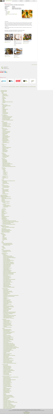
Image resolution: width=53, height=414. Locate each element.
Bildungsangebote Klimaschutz (7, 330)
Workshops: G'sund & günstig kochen (8, 360)
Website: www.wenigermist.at (7, 353)
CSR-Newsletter (4, 209)
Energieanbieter (5, 124)
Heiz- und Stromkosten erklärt (7, 126)
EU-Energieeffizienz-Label (6, 125)
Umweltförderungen (4, 218)
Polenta (9, 12)
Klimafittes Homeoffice (6, 191)
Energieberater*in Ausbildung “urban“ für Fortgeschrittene (10, 221)
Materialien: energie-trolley (7, 323)
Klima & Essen (4, 159)
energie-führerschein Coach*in (7, 322)
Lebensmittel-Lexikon (6, 137)
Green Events (3, 213)
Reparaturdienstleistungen (5, 216)
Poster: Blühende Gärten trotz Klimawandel (9, 279)
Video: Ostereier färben (6, 282)
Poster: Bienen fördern (6, 276)
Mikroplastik (4, 98)
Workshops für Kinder (6, 359)
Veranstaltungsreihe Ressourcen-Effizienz (9, 406)
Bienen (4, 171)
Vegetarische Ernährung (6, 142)
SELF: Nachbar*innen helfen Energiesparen (9, 312)
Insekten (4, 169)
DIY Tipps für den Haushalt (6, 119)
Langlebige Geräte (5, 303)
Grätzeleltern (5, 326)
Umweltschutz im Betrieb (6, 376)
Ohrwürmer (5, 174)
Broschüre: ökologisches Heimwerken (8, 256)
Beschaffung (3, 200)
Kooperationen (5, 237)
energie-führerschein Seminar (7, 223)
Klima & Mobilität (5, 161)
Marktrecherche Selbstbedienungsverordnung (9, 272)
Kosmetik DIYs (5, 154)
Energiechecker (5, 294)
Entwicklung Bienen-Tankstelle (7, 332)
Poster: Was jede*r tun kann (7, 280)
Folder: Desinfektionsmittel (7, 264)
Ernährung (3, 210)
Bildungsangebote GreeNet (7, 329)
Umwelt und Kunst (5, 342)
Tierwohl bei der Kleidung (6, 186)
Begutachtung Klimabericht (7, 366)
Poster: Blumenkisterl (6, 278)
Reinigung (3, 215)
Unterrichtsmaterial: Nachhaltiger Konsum (9, 345)
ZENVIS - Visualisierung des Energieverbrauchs (9, 363)
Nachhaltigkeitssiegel (6, 391)
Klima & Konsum (5, 160)
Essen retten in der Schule (7, 333)
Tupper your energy (6, 314)
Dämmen (4, 107)
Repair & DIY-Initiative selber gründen (8, 101)
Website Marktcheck (6, 285)
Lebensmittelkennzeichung (6, 136)
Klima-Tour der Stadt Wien (7, 335)
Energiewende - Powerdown (7, 385)
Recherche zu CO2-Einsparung (7, 372)
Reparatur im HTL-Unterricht (7, 336)
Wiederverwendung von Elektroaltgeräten (9, 407)
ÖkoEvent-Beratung (6, 307)
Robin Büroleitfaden (6, 398)
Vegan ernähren (5, 141)
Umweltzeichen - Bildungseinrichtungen (8, 401)
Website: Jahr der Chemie (6, 283)
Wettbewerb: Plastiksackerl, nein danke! (8, 287)
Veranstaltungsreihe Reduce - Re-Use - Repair (9, 315)
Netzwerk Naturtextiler (6, 392)
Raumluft (3, 214)
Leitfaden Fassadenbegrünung (7, 270)
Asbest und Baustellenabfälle (6, 105)
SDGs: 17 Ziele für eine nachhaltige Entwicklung (9, 166)
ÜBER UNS (2, 233)
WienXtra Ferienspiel (6, 356)
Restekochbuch (5, 399)
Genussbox (4, 387)
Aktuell (3, 92)
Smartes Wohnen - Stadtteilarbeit (8, 313)
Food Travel (5, 334)
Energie (3, 121)
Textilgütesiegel (5, 181)
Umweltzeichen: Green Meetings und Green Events (10, 402)
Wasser (9, 11)
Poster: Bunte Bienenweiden (7, 277)
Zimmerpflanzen (5, 151)
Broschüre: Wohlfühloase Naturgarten (8, 260)
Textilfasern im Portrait (6, 183)
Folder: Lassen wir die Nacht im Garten (8, 263)
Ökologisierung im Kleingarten (7, 308)
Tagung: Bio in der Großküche (7, 341)
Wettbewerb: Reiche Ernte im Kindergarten (9, 355)
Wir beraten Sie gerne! (4, 90)
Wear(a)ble (4, 352)
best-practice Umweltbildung (6, 231)
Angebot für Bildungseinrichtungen (6, 198)
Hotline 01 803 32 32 (6, 289)
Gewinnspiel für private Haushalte (8, 244)
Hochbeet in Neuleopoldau (7, 299)
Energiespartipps (5, 122)
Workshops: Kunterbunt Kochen (7, 361)
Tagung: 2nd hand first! (6, 340)
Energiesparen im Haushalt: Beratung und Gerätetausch (11, 295)
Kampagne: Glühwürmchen (7, 265)
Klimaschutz (3, 158)
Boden (3, 145)
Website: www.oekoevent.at (7, 284)
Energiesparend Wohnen (6, 368)
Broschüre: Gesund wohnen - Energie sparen (9, 257)
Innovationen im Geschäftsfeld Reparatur (9, 370)
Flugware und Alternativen (6, 132)
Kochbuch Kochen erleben (6, 266)
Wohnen (3, 188)
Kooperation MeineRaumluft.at (7, 302)
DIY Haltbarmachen (5, 115)
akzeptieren (26, 411)
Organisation (3, 234)
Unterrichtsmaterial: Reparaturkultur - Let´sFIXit (10, 346)
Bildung (4, 328)
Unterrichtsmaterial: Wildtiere (7, 349)
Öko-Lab (4, 393)
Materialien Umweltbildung (5, 226)
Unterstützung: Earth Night (7, 309)
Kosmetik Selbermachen (6, 155)
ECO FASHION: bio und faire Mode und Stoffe (9, 180)
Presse (32, 86)
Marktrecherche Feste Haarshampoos (8, 273)
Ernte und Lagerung (5, 129)
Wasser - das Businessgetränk (7, 408)
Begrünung (3, 199)
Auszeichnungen (5, 239)
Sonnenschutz (4, 157)
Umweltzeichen (4, 217)
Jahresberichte (5, 238)
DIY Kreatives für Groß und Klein (7, 117)
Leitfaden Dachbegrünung (6, 269)
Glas (3, 96)
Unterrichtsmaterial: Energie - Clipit (8, 343)
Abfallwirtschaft (4, 197)
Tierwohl (3, 184)
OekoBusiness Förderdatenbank (7, 395)
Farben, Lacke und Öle (6, 189)
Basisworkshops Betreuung (7, 378)
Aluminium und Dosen (5, 95)
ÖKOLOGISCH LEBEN (4, 91)
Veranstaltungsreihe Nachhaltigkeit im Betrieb (9, 224)
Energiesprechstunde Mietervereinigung (8, 296)
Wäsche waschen (5, 182)
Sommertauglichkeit (5, 112)
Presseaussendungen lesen (6, 250)
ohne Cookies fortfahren (26, 412)
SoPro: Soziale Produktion (6, 400)
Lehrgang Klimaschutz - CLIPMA (7, 325)
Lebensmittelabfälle (5, 135)
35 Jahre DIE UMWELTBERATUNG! (7, 243)
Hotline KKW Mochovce (6, 300)
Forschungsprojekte (5, 364)
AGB (28, 86)
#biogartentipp (5, 144)
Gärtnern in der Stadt (5, 148)
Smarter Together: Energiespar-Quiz (8, 339)
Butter (8, 13)
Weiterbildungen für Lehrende (6, 229)
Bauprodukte (4, 106)
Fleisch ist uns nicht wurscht (6, 131)
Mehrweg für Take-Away (6, 389)
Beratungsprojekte (5, 288)
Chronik (3, 242)
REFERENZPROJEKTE (5, 253)
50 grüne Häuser (5, 365)
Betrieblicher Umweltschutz (28, 1)
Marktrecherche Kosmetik (7, 271)
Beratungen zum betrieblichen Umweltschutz (9, 379)
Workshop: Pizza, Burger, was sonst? (8, 358)
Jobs (30, 86)
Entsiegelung (4, 146)
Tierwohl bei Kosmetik (6, 187)
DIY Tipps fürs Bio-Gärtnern (6, 118)
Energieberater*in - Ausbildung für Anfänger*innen (9, 220)
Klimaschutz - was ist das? (6, 164)
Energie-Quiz (5, 297)
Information (4, 254)
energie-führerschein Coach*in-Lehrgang (8, 222)
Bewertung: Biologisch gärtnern (7, 382)
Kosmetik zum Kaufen (5, 156)
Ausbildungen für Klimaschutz (7, 165)
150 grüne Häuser (5, 290)
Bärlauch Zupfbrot (7, 55)
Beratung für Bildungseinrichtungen (6, 230)
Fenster (4, 108)
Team (2, 241)
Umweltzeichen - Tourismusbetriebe (8, 404)
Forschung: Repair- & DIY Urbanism (8, 369)
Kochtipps (4, 134)
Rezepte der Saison (8, 3)
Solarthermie (4, 111)
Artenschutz (4, 168)
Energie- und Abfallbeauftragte (7, 386)
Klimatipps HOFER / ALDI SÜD (7, 301)
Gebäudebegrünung (5, 109)
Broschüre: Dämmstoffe (6, 259)
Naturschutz (3, 167)
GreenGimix (4, 204)
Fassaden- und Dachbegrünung (7, 147)
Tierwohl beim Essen (5, 185)
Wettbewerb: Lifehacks (6, 354)
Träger (3, 236)
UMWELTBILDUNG (3, 225)
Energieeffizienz (4, 211)
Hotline (4, 247)
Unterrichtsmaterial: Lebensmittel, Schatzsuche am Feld (11, 347)
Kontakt (34, 86)
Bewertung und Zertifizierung (6, 201)
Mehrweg (4, 97)
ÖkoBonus (4, 394)
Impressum (13, 86)
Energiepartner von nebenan (7, 324)
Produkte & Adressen (21, 1)
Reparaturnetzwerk (6, 310)
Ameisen (4, 170)
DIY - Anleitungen (4, 114)
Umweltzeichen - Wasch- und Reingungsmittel (9, 405)
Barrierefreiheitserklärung (24, 86)
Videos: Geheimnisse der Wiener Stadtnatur (9, 227)
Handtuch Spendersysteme (7, 388)
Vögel (3, 178)
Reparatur (4, 102)
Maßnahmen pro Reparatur (7, 371)
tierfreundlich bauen (5, 177)
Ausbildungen (4, 319)
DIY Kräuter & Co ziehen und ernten (7, 116)
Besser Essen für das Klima (7, 380)
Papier (3, 99)
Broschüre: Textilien (6, 258)
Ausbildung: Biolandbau (6, 320)
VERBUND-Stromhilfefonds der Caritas (8, 316)
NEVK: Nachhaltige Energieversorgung (8, 306)
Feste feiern (4, 130)
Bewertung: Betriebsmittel (7, 381)
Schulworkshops (4, 228)
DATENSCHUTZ (17, 86)
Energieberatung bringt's (6, 293)
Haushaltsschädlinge (5, 190)
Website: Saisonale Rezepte (7, 286)
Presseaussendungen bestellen (7, 251)
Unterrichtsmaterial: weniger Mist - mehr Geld (9, 348)
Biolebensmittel (5, 128)
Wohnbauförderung (5, 113)
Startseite (10, 86)
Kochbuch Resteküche (6, 267)
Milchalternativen (5, 138)
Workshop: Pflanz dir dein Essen (7, 362)
